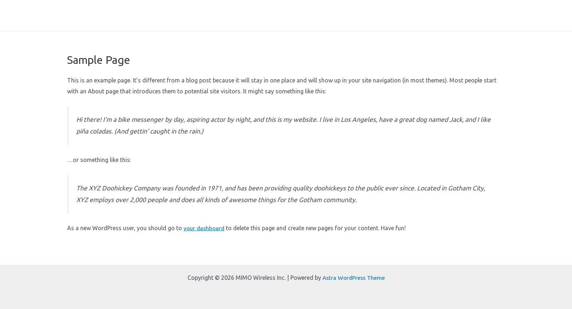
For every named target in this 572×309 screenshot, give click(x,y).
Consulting (453, 20)
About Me (298, 20)
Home (266, 20)
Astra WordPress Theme (353, 277)
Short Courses (376, 20)
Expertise (334, 20)
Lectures (417, 20)
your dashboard (204, 237)
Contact (488, 20)
